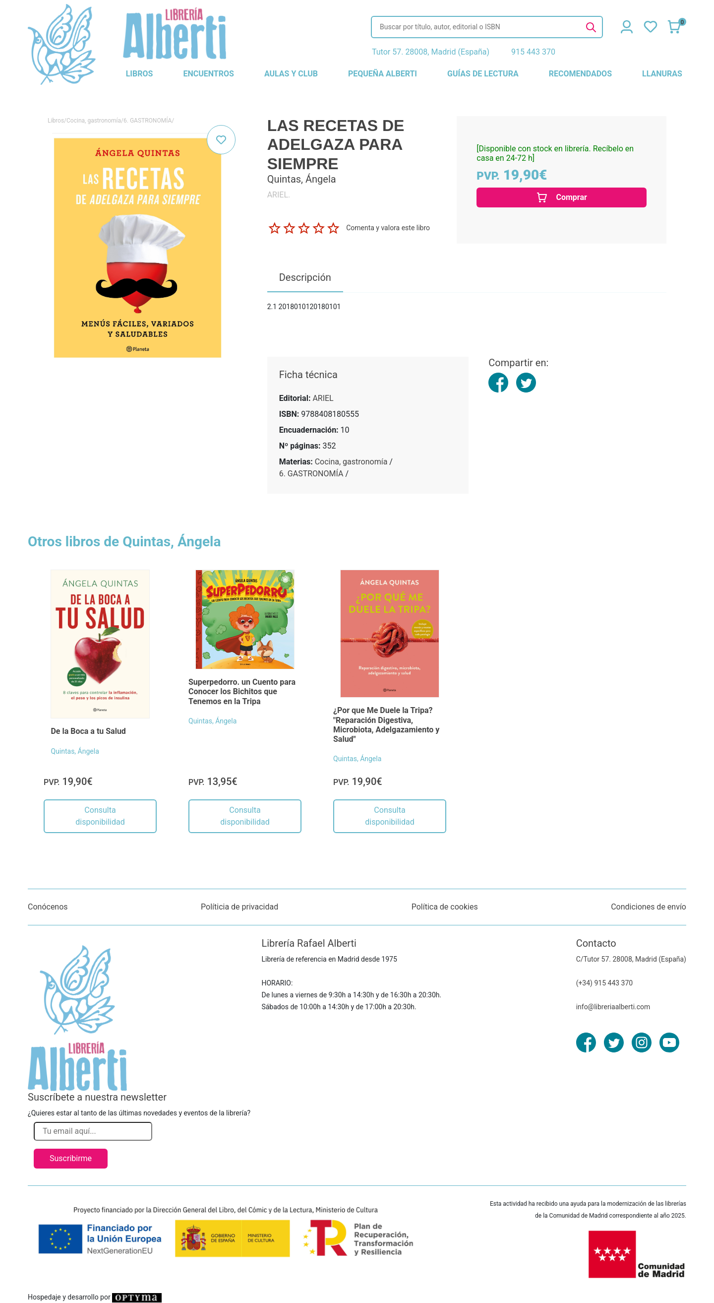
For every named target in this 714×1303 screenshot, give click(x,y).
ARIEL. (279, 194)
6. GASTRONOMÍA (147, 120)
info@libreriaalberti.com (613, 1007)
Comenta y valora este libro (388, 228)
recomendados (580, 73)
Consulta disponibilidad (99, 816)
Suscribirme (71, 1158)
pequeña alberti (382, 73)
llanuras (662, 73)
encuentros (208, 73)
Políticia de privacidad (239, 907)
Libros (56, 120)
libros (139, 73)
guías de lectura (483, 73)
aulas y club (291, 73)
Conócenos (48, 907)
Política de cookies (445, 907)
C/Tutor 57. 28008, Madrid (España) (631, 959)
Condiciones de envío (648, 907)
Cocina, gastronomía (93, 120)
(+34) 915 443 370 (604, 983)
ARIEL (322, 398)
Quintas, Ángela (75, 751)
